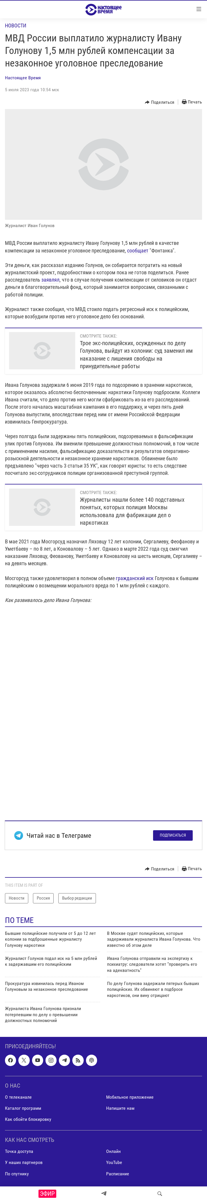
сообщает (137, 250)
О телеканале (18, 1097)
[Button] (159, 102)
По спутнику (17, 1174)
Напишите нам (120, 1108)
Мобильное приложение (130, 1097)
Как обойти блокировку (28, 1119)
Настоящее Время (23, 77)
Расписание (117, 1174)
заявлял (50, 280)
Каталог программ (23, 1108)
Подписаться (173, 835)
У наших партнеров (24, 1162)
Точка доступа (19, 1151)
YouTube (114, 1162)
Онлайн (113, 1151)
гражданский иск (135, 578)
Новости (15, 25)
